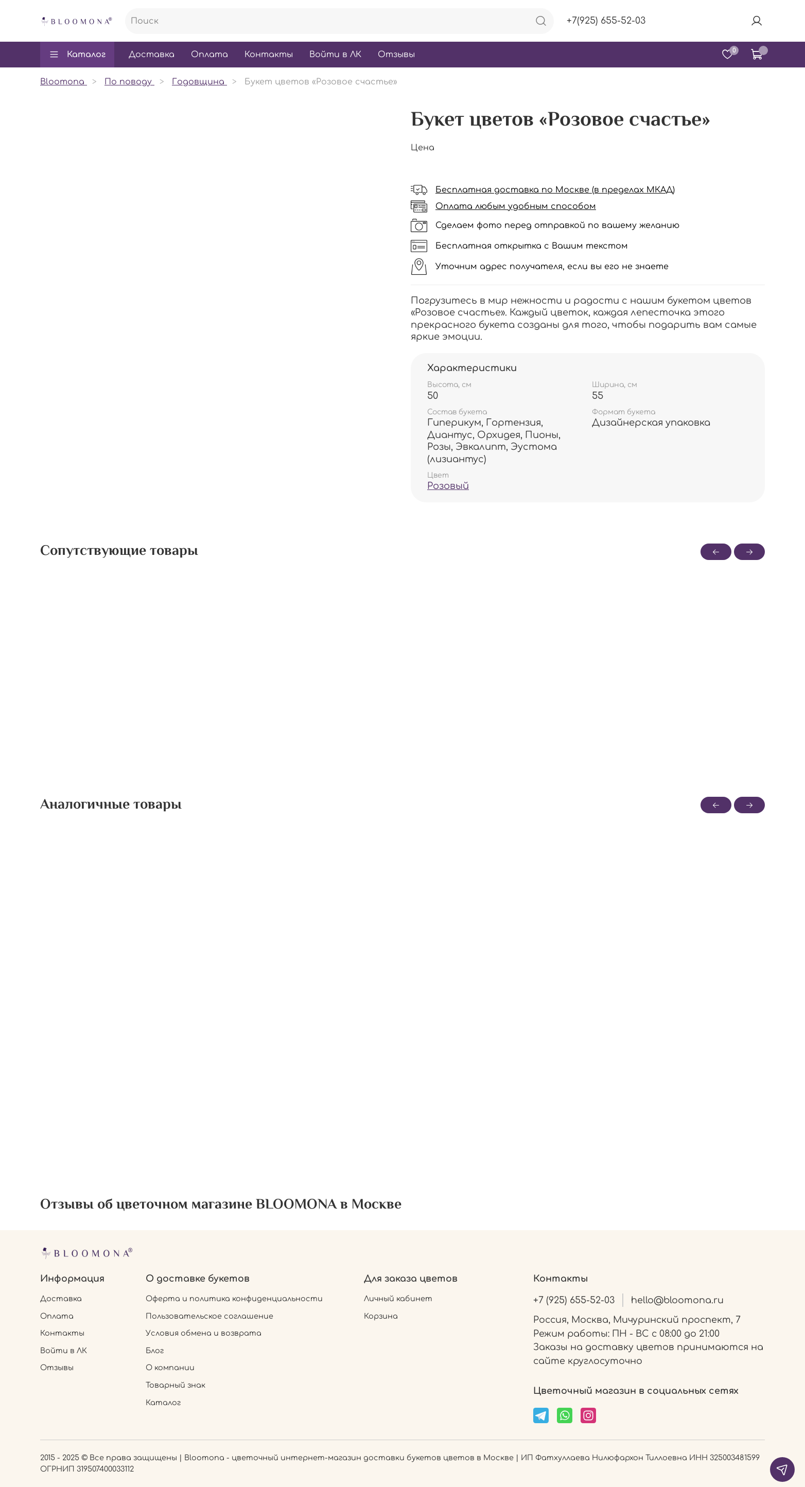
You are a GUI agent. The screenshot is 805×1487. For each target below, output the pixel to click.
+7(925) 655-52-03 (606, 20)
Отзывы (396, 54)
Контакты (268, 54)
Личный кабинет (398, 1298)
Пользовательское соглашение (209, 1316)
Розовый (448, 486)
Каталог (77, 54)
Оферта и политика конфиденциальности (234, 1298)
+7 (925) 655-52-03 (574, 1300)
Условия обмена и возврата (203, 1333)
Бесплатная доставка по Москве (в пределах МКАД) (555, 190)
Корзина (381, 1316)
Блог (155, 1350)
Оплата (209, 54)
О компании (170, 1367)
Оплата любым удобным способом (515, 206)
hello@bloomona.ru (677, 1300)
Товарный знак (175, 1385)
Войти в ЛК (335, 54)
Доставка (151, 54)
